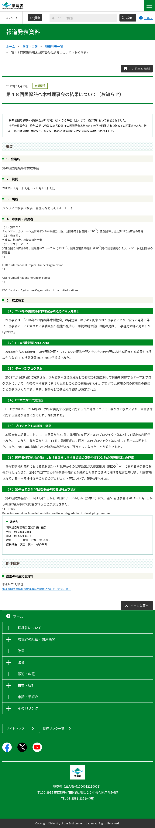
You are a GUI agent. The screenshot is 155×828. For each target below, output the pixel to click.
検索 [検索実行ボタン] (129, 17)
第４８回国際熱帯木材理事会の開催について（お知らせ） (36, 589)
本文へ (9, 17)
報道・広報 (30, 46)
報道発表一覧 (54, 46)
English (35, 17)
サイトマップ (15, 728)
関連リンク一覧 (53, 728)
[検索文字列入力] (83, 18)
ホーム (10, 46)
